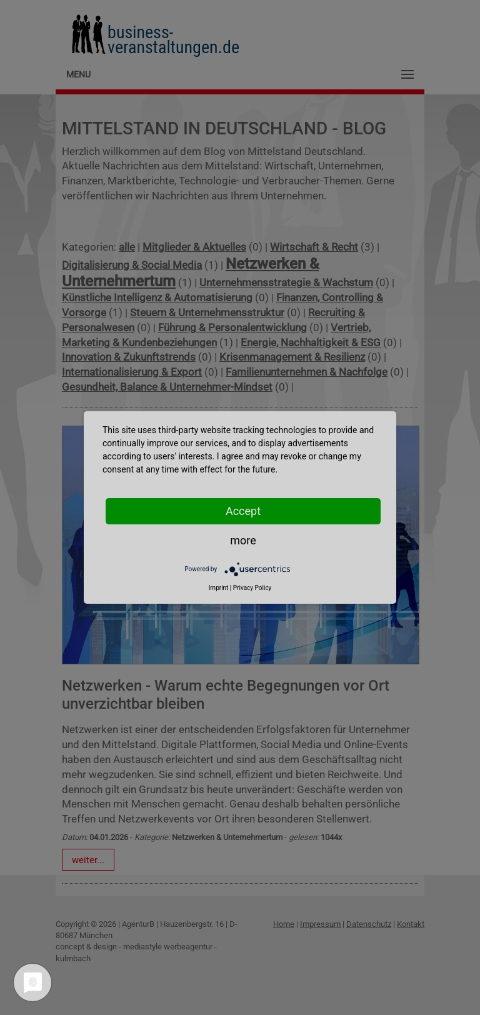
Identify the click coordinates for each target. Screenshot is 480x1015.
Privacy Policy (252, 587)
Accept (243, 511)
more (243, 540)
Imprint (219, 587)
